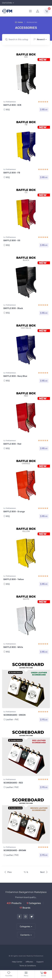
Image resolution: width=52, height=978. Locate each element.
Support (39, 962)
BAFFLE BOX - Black (13, 308)
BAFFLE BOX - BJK (12, 105)
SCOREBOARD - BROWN (14, 850)
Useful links (7, 3)
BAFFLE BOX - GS (11, 240)
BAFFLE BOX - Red (12, 444)
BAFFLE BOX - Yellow (13, 579)
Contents (25, 935)
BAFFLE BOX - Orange (14, 511)
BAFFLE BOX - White (13, 647)
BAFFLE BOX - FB (11, 173)
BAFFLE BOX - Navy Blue (15, 376)
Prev (8, 872)
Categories (25, 926)
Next (44, 872)
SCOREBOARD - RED (13, 783)
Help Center (17, 962)
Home (19, 22)
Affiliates (29, 962)
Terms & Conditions (27, 966)
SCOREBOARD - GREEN (14, 715)
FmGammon (11, 102)
